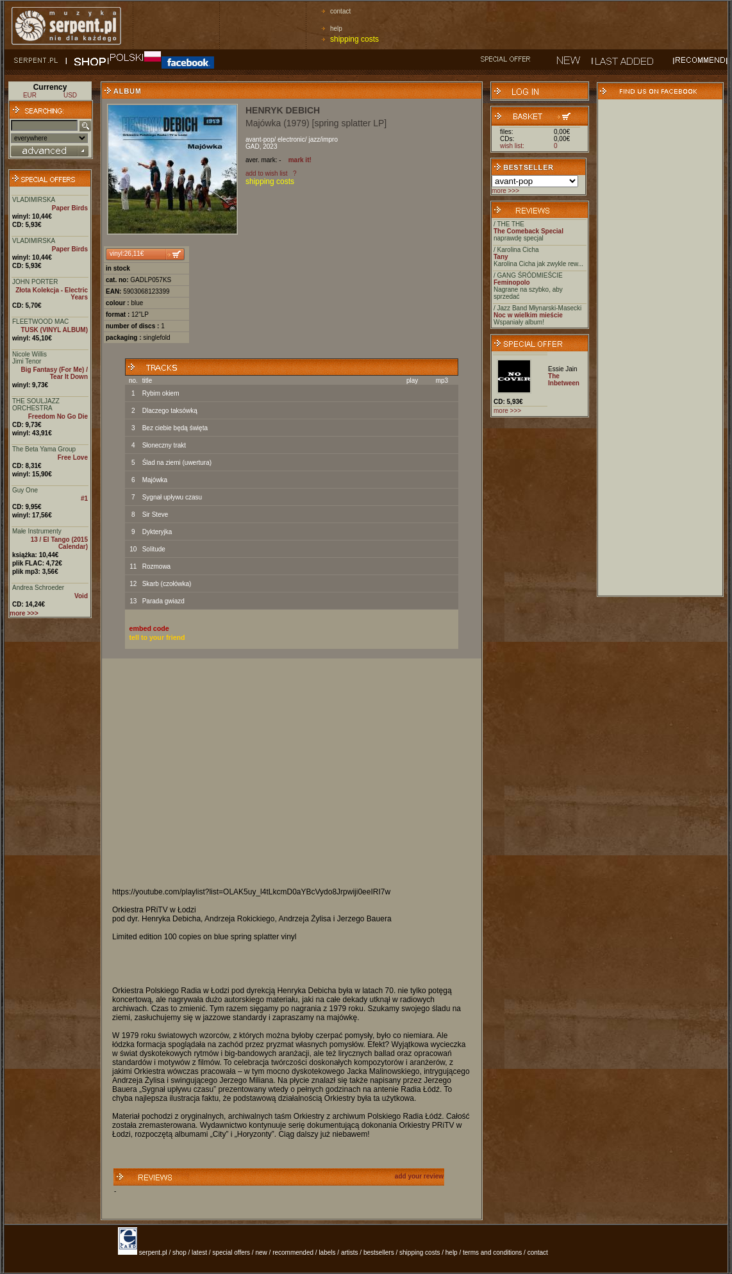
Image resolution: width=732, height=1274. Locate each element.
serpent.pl (153, 1252)
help (336, 28)
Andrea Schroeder (38, 587)
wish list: (512, 145)
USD (70, 95)
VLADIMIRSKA (33, 199)
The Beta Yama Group (44, 449)
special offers (231, 1252)
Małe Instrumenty (37, 531)
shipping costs (354, 39)
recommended (292, 1252)
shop (179, 1252)
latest (199, 1252)
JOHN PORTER (35, 281)
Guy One (25, 490)
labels (327, 1252)
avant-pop (259, 139)
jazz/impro (323, 139)
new (261, 1252)
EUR (30, 95)
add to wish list (266, 173)
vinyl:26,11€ (127, 253)
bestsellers (378, 1252)
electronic (291, 139)
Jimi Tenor (26, 361)
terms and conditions (492, 1252)
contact (340, 11)
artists (349, 1252)
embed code (149, 628)
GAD (252, 146)
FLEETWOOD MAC (40, 321)
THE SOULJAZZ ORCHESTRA (36, 405)
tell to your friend (157, 637)
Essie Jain (563, 369)
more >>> (505, 190)
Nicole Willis (29, 354)
